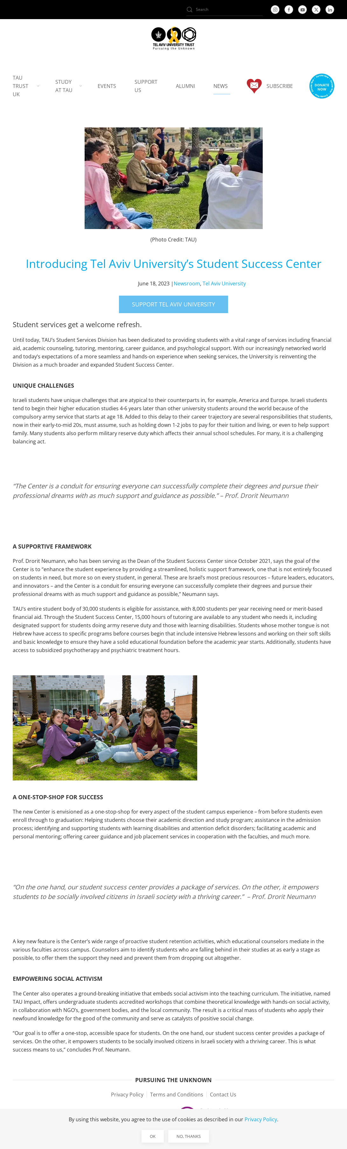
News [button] (220, 86)
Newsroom (187, 283)
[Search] (224, 9)
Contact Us (223, 1094)
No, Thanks (189, 1136)
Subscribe (269, 86)
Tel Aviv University (224, 283)
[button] (321, 86)
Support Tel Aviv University (173, 304)
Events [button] (107, 86)
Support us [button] (146, 86)
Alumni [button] (185, 86)
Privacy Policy (127, 1094)
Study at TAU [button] (68, 86)
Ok (153, 1136)
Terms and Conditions (176, 1094)
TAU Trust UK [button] (26, 86)
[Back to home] (173, 38)
